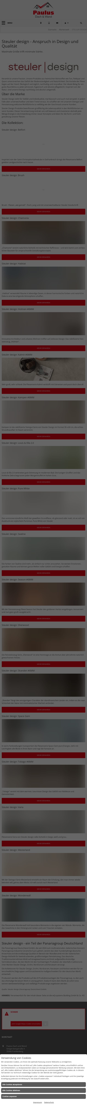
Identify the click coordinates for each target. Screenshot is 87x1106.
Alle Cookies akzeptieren (12, 1084)
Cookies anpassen (9, 1096)
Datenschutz (49, 1102)
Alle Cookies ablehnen (11, 1090)
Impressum (37, 1102)
